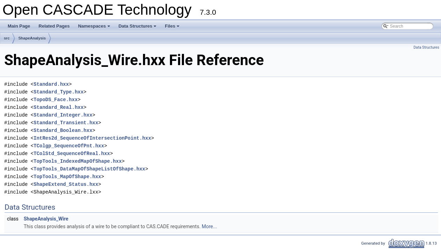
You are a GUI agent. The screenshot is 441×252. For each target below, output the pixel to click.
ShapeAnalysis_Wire (46, 219)
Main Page (19, 26)
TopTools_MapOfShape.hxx (67, 176)
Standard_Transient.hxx (66, 122)
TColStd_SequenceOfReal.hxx (72, 153)
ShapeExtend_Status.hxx (66, 184)
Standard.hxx (51, 84)
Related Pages (54, 26)
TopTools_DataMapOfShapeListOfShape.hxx (89, 169)
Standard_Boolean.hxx (63, 130)
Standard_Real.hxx (59, 107)
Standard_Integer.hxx (63, 115)
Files (172, 28)
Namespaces (94, 28)
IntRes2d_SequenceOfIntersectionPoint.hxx (92, 138)
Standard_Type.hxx (59, 92)
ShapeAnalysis (32, 38)
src (7, 38)
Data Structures (138, 28)
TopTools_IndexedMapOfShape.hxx (78, 161)
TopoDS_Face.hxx (56, 99)
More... (209, 226)
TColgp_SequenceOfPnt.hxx (69, 145)
